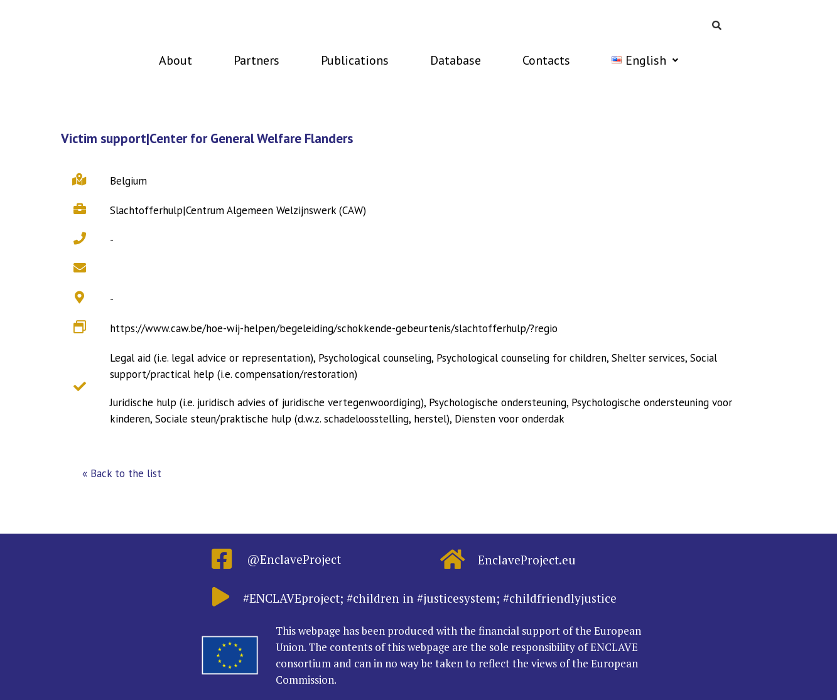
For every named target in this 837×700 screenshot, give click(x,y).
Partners (256, 60)
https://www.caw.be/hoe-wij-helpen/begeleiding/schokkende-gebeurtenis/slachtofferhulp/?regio (334, 328)
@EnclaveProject (294, 559)
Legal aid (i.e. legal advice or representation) (211, 358)
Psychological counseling (374, 358)
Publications (355, 60)
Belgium (128, 181)
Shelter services (648, 358)
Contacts (546, 60)
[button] (121, 474)
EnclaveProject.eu (527, 560)
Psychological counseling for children (521, 358)
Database (455, 60)
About (175, 60)
